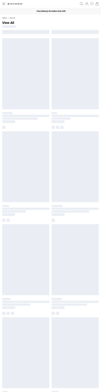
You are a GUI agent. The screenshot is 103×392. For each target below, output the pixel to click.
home (4, 18)
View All (12, 18)
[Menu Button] (3, 3)
